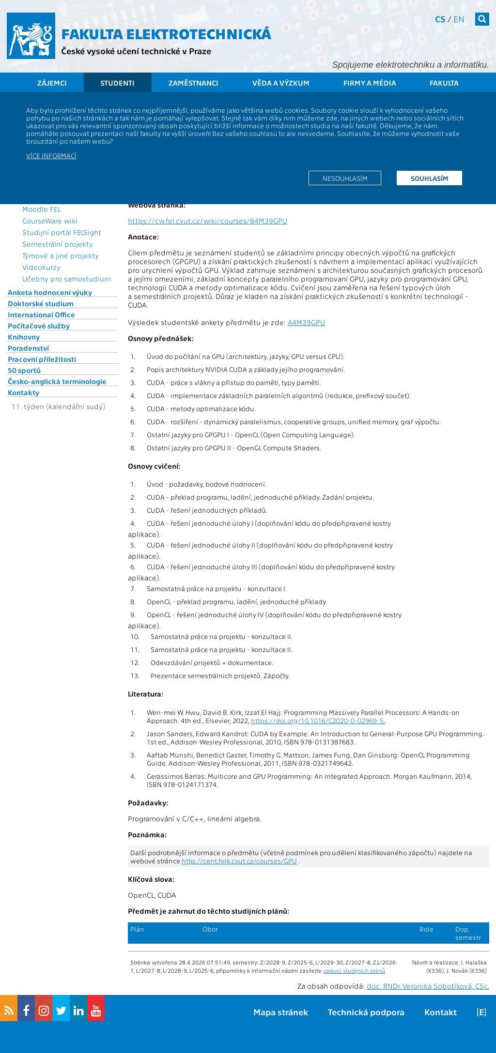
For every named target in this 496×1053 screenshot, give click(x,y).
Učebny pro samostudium (66, 278)
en (459, 19)
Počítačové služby (39, 325)
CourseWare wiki (50, 220)
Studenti (117, 82)
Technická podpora (366, 1012)
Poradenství (28, 347)
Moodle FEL (41, 209)
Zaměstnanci (193, 82)
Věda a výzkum (281, 82)
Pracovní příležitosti (42, 359)
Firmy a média (369, 82)
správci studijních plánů (354, 970)
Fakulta (444, 82)
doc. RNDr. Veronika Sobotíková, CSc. (428, 985)
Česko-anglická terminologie (57, 381)
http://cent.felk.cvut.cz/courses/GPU (239, 861)
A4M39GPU (306, 322)
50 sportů (24, 370)
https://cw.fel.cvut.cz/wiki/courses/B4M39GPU (207, 220)
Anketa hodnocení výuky (50, 292)
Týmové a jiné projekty (60, 255)
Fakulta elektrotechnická (166, 33)
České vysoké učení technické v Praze (136, 50)
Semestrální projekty (57, 243)
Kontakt (440, 1012)
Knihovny (24, 336)
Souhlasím (430, 178)
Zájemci (52, 82)
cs (440, 19)
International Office (41, 314)
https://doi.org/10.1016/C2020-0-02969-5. (318, 720)
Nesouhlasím (345, 178)
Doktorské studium (41, 303)
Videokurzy (41, 267)
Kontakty (23, 392)
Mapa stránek (280, 1012)
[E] (481, 1012)
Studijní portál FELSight (61, 232)
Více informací (51, 155)
